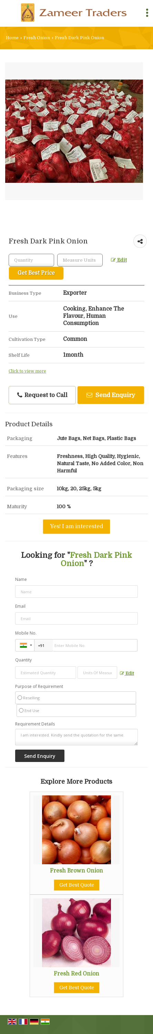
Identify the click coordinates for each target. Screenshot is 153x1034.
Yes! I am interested (76, 526)
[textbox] (80, 260)
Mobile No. (26, 633)
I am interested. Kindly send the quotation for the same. (76, 737)
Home (12, 37)
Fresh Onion (36, 37)
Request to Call (42, 395)
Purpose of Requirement (39, 686)
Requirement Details (35, 724)
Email (20, 606)
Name (21, 579)
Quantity (23, 660)
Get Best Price (36, 273)
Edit (119, 260)
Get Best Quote (76, 885)
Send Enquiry (110, 395)
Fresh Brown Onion (76, 871)
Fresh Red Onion (76, 974)
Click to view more (27, 371)
